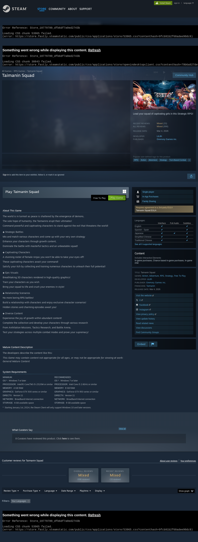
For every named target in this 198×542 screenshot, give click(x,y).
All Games (7, 75)
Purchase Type (30, 494)
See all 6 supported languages (148, 248)
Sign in (6, 179)
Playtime (84, 494)
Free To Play (180, 280)
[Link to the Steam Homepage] (17, 11)
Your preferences (188, 465)
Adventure (153, 164)
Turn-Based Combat (177, 164)
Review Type (10, 494)
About (72, 9)
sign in (177, 3)
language (187, 3)
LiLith (159, 140)
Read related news (145, 327)
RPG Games (19, 75)
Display (98, 494)
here (64, 442)
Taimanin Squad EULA (146, 214)
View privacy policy (146, 318)
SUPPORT (85, 9)
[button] (164, 213)
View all (122, 433)
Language (50, 494)
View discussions (144, 332)
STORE (41, 9)
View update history (145, 322)
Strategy (163, 164)
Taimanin (150, 290)
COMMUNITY (57, 9)
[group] (99, 505)
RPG (136, 164)
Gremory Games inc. (167, 143)
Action (143, 164)
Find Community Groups (147, 336)
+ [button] (189, 164)
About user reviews (169, 465)
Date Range (67, 494)
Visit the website (145, 299)
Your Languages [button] (19, 505)
